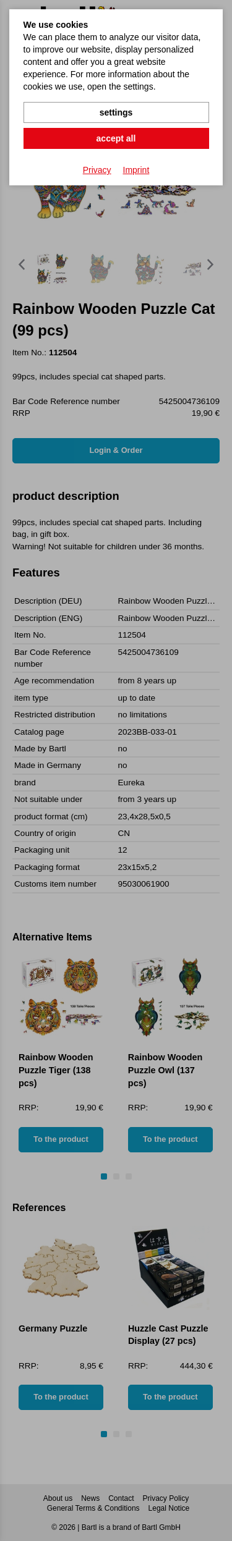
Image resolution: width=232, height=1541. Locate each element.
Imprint (136, 170)
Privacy (97, 170)
